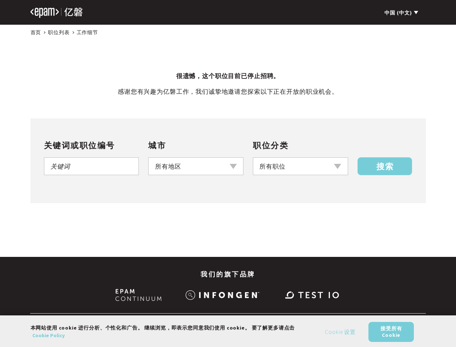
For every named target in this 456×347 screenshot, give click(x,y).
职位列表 (58, 32)
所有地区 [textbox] (168, 166)
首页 (36, 32)
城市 (157, 145)
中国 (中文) (398, 12)
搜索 (385, 166)
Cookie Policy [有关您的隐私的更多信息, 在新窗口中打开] (48, 338)
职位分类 (270, 145)
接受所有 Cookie (391, 334)
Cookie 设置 (340, 334)
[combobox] (196, 166)
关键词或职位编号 (79, 145)
